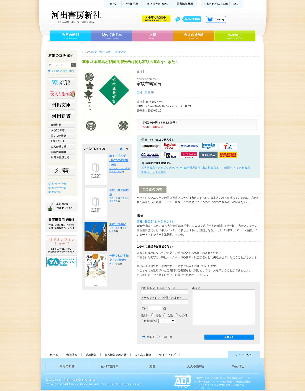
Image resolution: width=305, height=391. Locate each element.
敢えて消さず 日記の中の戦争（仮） (118, 160)
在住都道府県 (149, 320)
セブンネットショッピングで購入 (228, 146)
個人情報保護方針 (115, 354)
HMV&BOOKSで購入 (189, 155)
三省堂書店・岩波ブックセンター (161, 167)
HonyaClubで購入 (150, 155)
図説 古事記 (117, 224)
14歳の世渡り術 (61, 157)
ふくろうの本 (61, 130)
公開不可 (166, 337)
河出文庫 (61, 105)
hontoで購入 (208, 146)
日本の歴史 (120, 52)
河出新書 (61, 116)
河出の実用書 (61, 152)
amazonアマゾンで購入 (150, 146)
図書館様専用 (185, 4)
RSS (236, 4)
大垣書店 (208, 155)
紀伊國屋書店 (192, 167)
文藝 (152, 36)
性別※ (145, 315)
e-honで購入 (170, 155)
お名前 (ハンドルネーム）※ (158, 287)
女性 (168, 315)
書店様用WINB (158, 4)
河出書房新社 (75, 17)
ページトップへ (222, 354)
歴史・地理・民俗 (101, 52)
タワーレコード (228, 155)
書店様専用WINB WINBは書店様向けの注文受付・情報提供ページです (61, 223)
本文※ (196, 287)
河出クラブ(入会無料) (215, 4)
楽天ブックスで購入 (170, 146)
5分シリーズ (61, 141)
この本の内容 (153, 189)
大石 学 (113, 264)
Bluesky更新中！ (216, 19)
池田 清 (113, 198)
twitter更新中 (189, 19)
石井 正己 (114, 228)
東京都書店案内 (211, 167)
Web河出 (132, 4)
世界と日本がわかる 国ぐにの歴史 (61, 135)
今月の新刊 (70, 36)
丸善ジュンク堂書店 (153, 172)
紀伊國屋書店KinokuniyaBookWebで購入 (189, 146)
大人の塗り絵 (193, 36)
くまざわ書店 (241, 167)
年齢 (144, 308)
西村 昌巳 (143, 92)
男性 (156, 315)
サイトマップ (167, 354)
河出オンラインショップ (61, 245)
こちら (201, 275)
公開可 (151, 337)
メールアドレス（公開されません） (163, 297)
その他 (181, 315)
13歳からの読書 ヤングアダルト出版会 (62, 262)
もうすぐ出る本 (111, 36)
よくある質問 (142, 354)
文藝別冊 (61, 124)
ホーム (112, 4)
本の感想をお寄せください (61, 205)
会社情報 (71, 354)
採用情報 (90, 354)
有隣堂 (227, 167)
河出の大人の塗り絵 (61, 94)
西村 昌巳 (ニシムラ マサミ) (155, 221)
